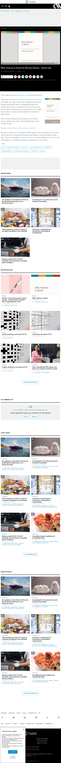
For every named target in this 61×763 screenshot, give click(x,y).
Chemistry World (9, 71)
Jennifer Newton (10, 305)
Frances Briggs (17, 505)
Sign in (25, 417)
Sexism (42, 151)
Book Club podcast (14, 147)
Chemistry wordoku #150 (42, 334)
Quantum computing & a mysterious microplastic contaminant (41, 231)
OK (13, 751)
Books (25, 147)
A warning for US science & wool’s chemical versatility (45, 200)
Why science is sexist (23, 95)
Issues (24, 713)
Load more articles (31, 382)
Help (2, 723)
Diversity (47, 147)
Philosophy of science (21, 151)
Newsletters (6, 11)
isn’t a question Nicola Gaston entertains (28, 99)
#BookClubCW (51, 137)
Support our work (42, 743)
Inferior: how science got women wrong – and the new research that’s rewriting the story (14, 300)
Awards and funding (42, 738)
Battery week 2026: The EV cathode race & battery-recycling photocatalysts (14, 261)
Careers (34, 365)
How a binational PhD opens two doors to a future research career (44, 368)
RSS (39, 713)
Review (4, 296)
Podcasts (4, 28)
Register (35, 417)
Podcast (4, 459)
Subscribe (3, 713)
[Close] (23, 730)
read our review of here (21, 128)
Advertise (11, 713)
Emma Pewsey (54, 541)
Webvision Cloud (34, 761)
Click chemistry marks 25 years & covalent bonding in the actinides (14, 230)
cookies (34, 755)
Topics (18, 713)
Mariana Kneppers (11, 468)
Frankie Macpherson (49, 507)
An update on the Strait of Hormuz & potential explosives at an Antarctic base (15, 201)
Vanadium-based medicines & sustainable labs (43, 537)
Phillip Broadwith (17, 469)
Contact (8, 723)
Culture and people (36, 147)
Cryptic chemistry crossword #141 (15, 367)
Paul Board (8, 338)
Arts (3, 147)
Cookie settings (13, 757)
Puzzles (27, 11)
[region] (12, 745)
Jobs (12, 11)
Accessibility (39, 723)
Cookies (21, 723)
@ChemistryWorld (27, 137)
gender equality (7, 151)
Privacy (15, 723)
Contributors (32, 713)
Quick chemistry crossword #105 (14, 334)
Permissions (48, 723)
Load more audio (30, 554)
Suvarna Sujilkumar (42, 372)
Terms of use (30, 723)
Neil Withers (53, 466)
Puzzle (4, 332)
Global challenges (42, 741)
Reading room (19, 11)
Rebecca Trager (42, 468)
